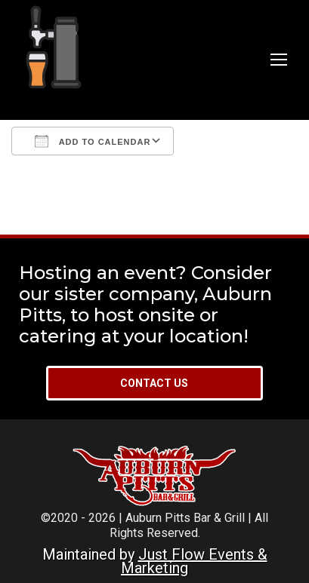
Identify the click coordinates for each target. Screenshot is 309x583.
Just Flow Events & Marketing (194, 561)
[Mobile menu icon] (279, 59)
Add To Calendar (92, 141)
